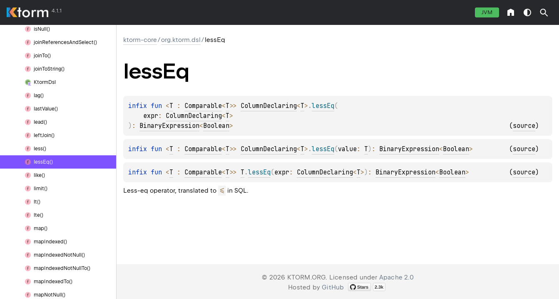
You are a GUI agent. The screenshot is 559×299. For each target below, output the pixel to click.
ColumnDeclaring (269, 106)
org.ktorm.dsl (181, 40)
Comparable (203, 106)
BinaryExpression (169, 126)
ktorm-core (140, 40)
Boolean (216, 126)
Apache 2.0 (396, 277)
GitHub (333, 287)
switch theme (527, 12)
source (524, 126)
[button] (544, 12)
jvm (487, 12)
